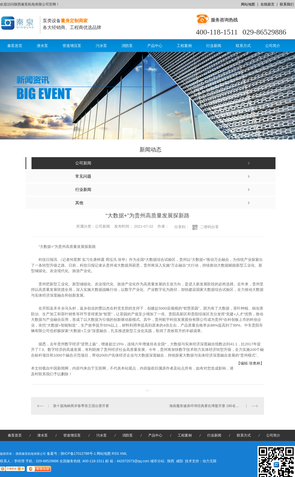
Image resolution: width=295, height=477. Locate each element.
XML (123, 454)
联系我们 (287, 4)
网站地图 (248, 4)
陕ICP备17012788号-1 (78, 454)
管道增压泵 (71, 45)
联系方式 (243, 45)
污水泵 (101, 45)
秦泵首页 (14, 45)
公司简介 (272, 45)
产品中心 (154, 45)
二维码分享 (209, 227)
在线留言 (267, 4)
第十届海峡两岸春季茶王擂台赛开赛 (81, 406)
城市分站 (157, 461)
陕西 (170, 461)
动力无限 (209, 461)
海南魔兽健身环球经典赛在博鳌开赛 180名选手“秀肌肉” (212, 406)
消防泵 (127, 45)
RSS (116, 454)
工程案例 (184, 45)
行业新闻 (213, 45)
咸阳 (179, 461)
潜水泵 (42, 45)
